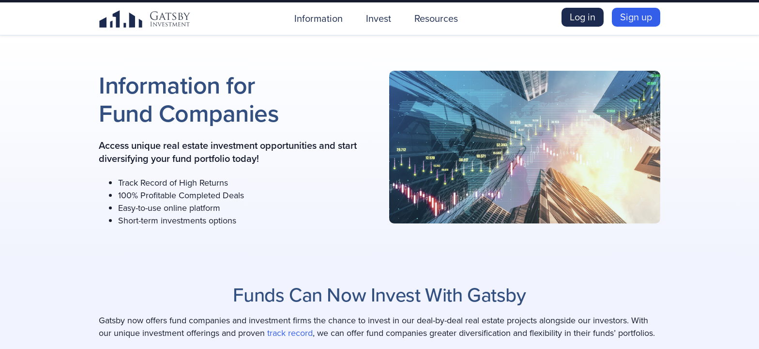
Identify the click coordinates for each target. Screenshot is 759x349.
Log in (582, 17)
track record (290, 333)
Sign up (636, 17)
